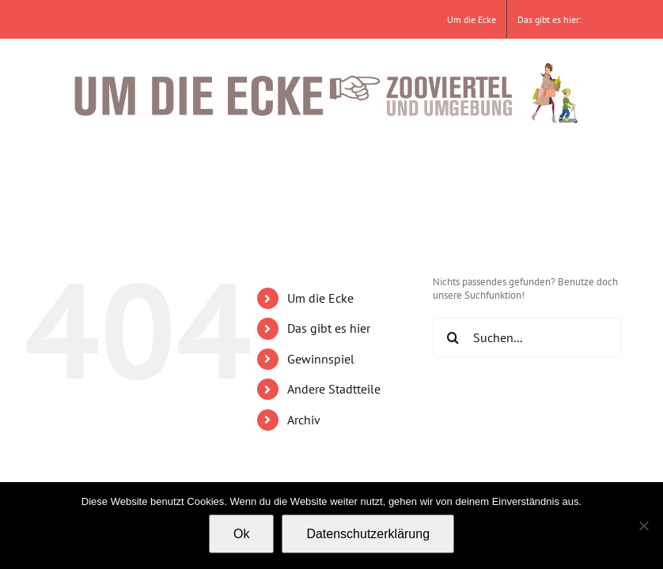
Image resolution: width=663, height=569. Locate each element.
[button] (567, 164)
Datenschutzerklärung (368, 534)
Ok (241, 534)
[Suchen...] (527, 337)
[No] (643, 525)
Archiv (303, 420)
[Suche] (452, 337)
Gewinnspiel (320, 359)
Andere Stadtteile (334, 389)
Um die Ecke (320, 298)
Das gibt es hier (328, 328)
